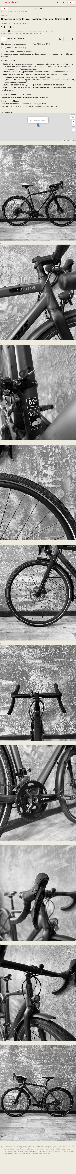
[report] (72, 39)
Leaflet (64, 140)
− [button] (73, 124)
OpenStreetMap (72, 140)
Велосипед (4, 15)
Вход (71, 2)
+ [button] (73, 121)
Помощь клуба (36, 1151)
